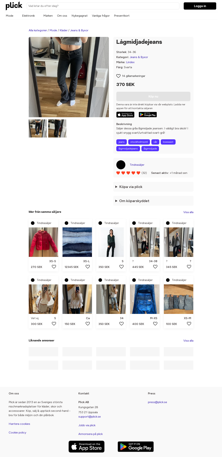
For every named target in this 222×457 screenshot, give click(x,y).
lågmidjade (150, 148)
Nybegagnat (80, 15)
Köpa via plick (130, 187)
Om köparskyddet (134, 201)
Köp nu (153, 96)
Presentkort (122, 15)
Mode (9, 15)
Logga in (200, 6)
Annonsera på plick (90, 434)
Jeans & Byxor (79, 30)
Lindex (130, 62)
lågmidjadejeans (128, 148)
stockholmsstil (139, 141)
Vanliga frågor (101, 15)
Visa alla (188, 212)
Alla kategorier (38, 30)
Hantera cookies (19, 424)
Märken (48, 15)
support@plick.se (89, 416)
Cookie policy (17, 432)
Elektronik (28, 15)
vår (155, 141)
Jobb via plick (86, 425)
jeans (121, 141)
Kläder (64, 30)
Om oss (62, 15)
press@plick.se (157, 402)
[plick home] (14, 5)
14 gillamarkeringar (133, 76)
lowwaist (168, 141)
